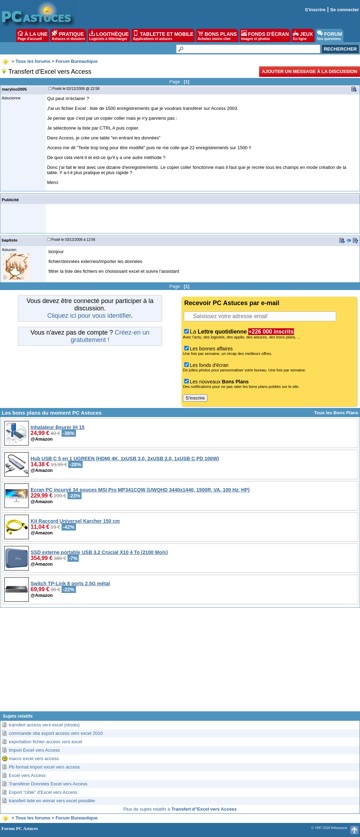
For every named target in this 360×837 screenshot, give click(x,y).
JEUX (303, 35)
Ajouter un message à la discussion (309, 71)
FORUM (329, 35)
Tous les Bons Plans (336, 412)
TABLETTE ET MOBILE (163, 35)
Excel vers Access (27, 775)
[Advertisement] (180, 662)
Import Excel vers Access (34, 750)
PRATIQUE (68, 35)
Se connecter (344, 9)
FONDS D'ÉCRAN (265, 35)
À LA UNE (32, 35)
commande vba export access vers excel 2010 (56, 733)
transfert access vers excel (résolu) (44, 724)
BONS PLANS (217, 35)
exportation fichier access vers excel (45, 741)
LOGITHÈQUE (109, 35)
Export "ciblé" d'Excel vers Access (43, 792)
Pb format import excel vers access (44, 767)
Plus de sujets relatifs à (180, 809)
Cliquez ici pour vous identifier (89, 315)
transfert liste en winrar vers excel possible (52, 800)
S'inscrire (315, 9)
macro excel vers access (34, 758)
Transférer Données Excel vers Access (48, 783)
